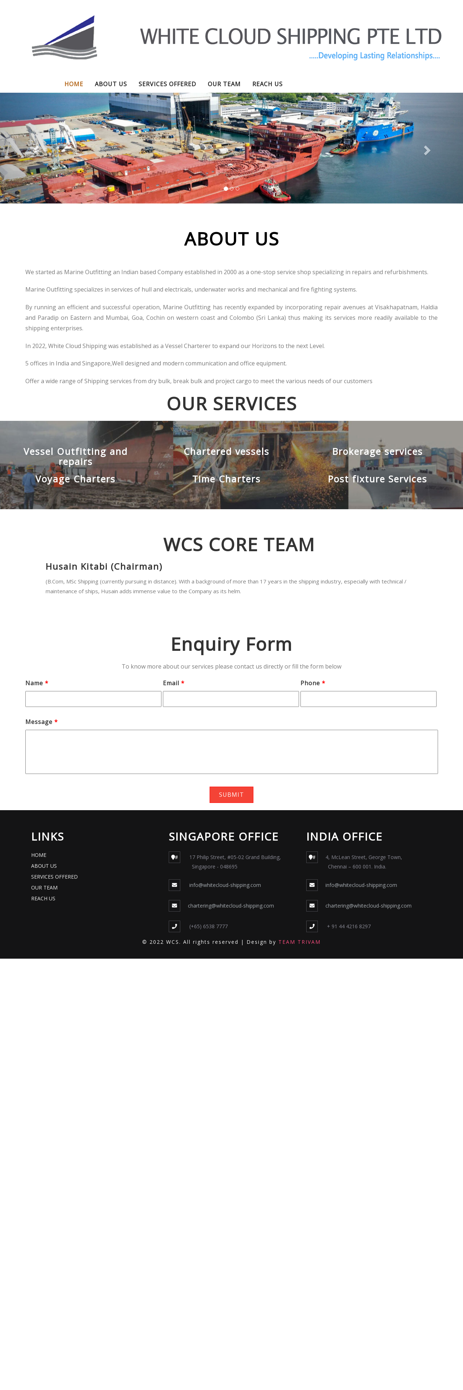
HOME (73, 84)
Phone (312, 683)
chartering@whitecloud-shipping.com (231, 905)
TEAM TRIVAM (299, 941)
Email (174, 683)
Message (41, 722)
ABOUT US (111, 84)
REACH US (267, 84)
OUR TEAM (224, 84)
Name (37, 683)
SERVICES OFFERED (167, 84)
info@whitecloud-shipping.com (224, 885)
